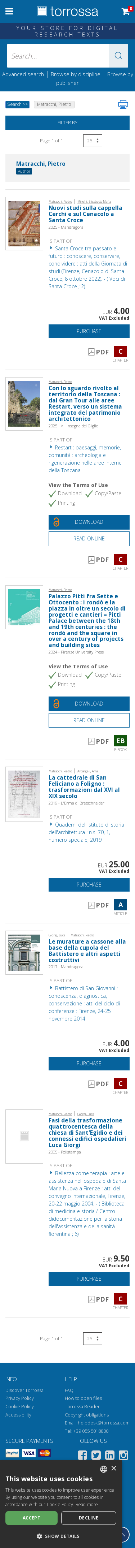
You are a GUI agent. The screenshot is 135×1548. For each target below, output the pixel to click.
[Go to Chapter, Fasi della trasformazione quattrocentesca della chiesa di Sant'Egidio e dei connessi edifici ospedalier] (24, 1136)
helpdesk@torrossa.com (104, 1423)
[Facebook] (82, 1456)
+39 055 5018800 (90, 1431)
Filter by (67, 123)
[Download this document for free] (89, 522)
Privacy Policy (19, 1398)
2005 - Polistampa (65, 1152)
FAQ (69, 1390)
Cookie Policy (19, 1406)
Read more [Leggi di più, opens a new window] (87, 1504)
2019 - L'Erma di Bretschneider (76, 803)
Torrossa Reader (82, 1406)
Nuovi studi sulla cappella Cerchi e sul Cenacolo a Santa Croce (85, 214)
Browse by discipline (75, 74)
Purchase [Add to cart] (89, 331)
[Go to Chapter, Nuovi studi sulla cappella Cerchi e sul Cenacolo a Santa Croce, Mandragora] (24, 222)
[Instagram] (123, 1456)
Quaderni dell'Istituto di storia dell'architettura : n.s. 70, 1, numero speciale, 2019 (86, 832)
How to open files (83, 1398)
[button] (118, 56)
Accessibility (18, 1415)
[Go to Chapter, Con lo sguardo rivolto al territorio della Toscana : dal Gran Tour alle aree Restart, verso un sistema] (24, 403)
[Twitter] (96, 1456)
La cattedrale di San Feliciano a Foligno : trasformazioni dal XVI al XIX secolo (84, 787)
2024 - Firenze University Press (76, 652)
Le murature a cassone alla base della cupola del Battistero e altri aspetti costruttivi (87, 951)
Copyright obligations (87, 1415)
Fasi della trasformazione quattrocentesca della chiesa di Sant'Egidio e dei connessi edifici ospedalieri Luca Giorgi (87, 1133)
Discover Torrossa (24, 1390)
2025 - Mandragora (66, 227)
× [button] (113, 1468)
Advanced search (23, 74)
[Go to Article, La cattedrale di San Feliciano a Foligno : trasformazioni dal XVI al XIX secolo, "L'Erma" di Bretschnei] (24, 793)
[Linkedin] (110, 1456)
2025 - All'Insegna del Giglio (73, 425)
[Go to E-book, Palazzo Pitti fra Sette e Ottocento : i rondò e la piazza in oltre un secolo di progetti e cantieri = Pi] (24, 606)
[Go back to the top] (122, 1535)
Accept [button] (31, 1518)
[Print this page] (123, 104)
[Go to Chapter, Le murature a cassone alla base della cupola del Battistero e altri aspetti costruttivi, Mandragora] (24, 951)
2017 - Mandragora (66, 966)
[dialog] (61, 1504)
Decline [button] (89, 1518)
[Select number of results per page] (92, 140)
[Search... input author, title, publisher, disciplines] (68, 56)
